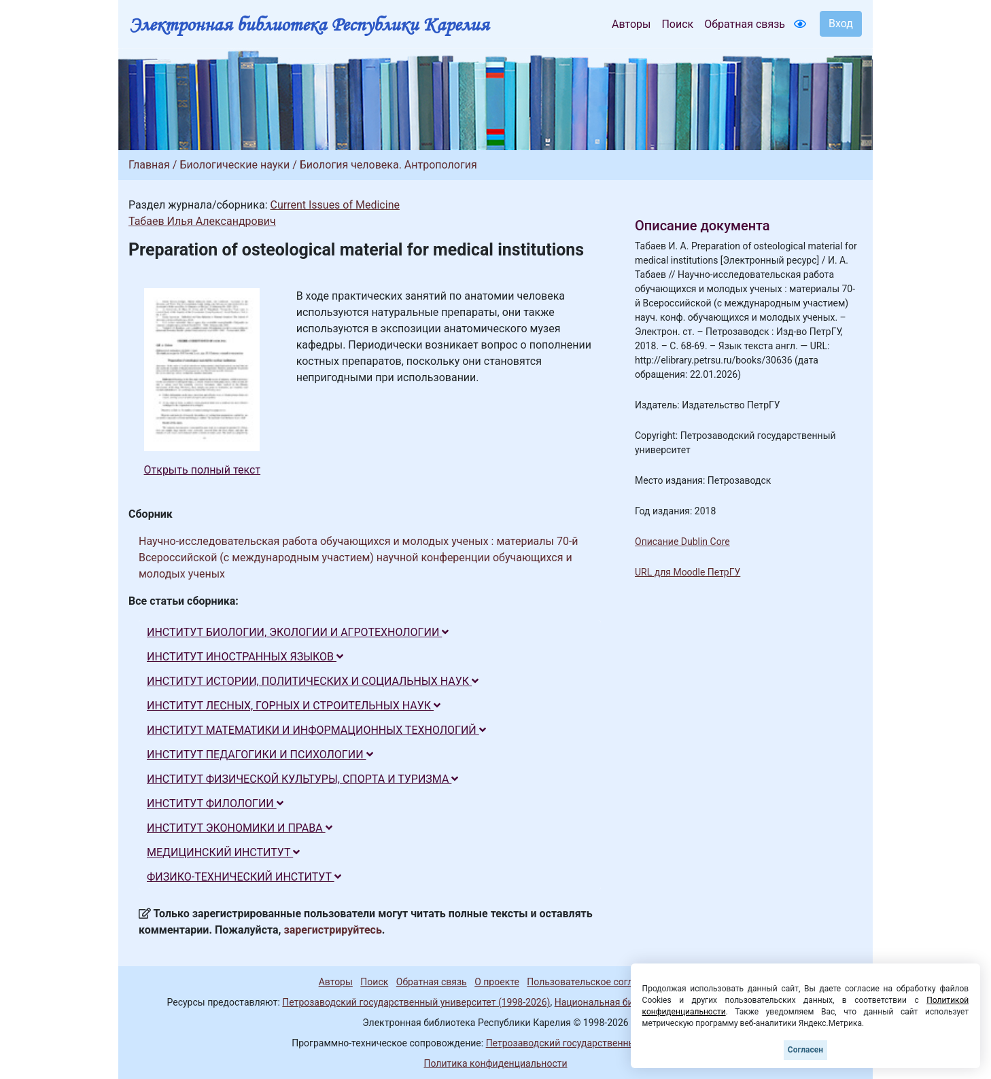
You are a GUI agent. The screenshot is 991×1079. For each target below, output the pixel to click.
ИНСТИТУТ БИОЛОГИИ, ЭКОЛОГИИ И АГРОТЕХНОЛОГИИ (298, 632)
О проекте (496, 981)
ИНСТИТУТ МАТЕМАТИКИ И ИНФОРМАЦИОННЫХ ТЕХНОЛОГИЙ (316, 730)
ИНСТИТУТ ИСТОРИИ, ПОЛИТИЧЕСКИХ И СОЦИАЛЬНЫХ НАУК (313, 681)
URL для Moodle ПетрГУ (687, 572)
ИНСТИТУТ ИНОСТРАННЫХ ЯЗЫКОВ (245, 656)
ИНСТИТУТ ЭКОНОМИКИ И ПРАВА (239, 827)
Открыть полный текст (202, 469)
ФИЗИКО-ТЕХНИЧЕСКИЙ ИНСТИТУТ (244, 876)
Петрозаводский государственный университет (592, 1043)
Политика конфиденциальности (495, 1063)
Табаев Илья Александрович (202, 221)
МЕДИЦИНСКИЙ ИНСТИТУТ (223, 852)
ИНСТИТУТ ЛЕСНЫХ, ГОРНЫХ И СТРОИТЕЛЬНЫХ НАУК (293, 705)
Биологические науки (234, 164)
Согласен (805, 1050)
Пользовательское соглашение (597, 981)
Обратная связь (744, 24)
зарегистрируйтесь (333, 929)
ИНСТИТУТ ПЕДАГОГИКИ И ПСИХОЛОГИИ (260, 754)
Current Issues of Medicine (334, 204)
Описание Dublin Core (682, 541)
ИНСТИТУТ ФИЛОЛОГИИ (215, 803)
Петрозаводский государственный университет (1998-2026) (416, 1002)
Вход (841, 23)
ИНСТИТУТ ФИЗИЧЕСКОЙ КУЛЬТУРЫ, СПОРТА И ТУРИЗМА (302, 779)
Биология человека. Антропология (388, 164)
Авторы (631, 24)
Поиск (677, 24)
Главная (149, 164)
